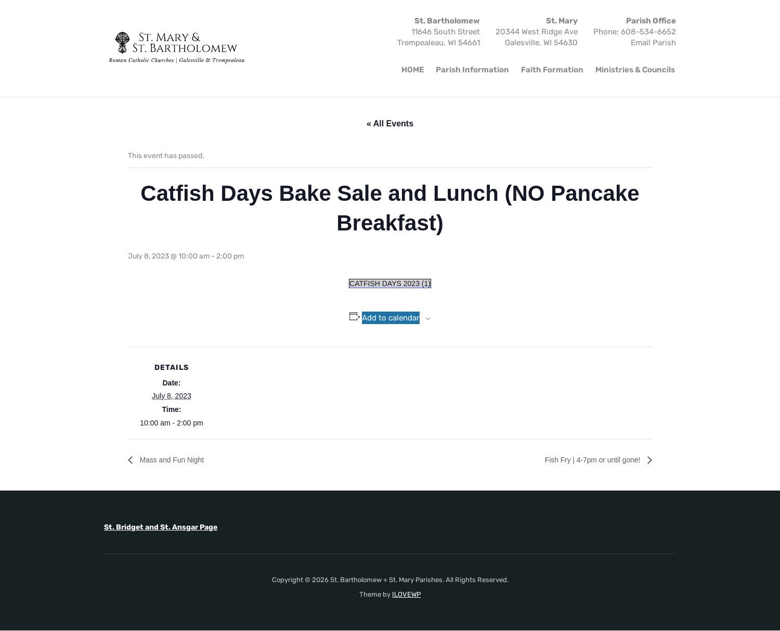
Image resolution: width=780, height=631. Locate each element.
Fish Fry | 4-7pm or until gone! (585, 460)
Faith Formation (552, 69)
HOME (412, 69)
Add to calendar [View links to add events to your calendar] (391, 318)
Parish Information (472, 69)
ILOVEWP (406, 594)
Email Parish (653, 42)
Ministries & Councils (635, 69)
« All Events (390, 123)
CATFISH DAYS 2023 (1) (390, 283)
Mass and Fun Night (176, 460)
